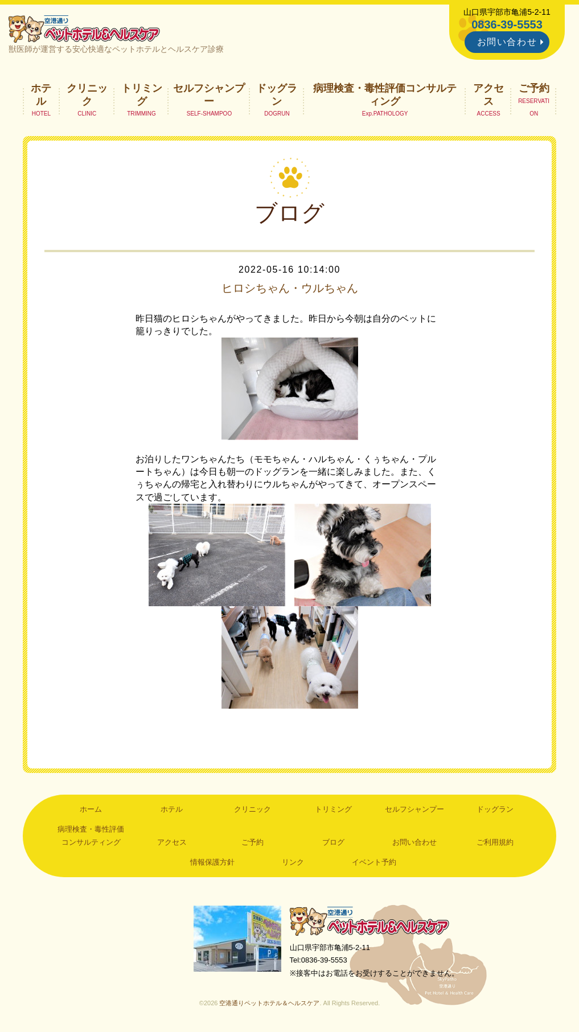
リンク (293, 862)
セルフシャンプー (209, 94)
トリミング (141, 94)
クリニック (87, 94)
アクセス (488, 94)
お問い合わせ (507, 42)
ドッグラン (276, 94)
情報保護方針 (212, 862)
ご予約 (534, 88)
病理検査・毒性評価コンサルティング (385, 94)
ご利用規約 (495, 842)
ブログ (333, 842)
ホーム (91, 809)
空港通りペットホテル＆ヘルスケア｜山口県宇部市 (84, 28)
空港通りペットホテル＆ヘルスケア (369, 921)
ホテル (41, 94)
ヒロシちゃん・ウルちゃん (289, 288)
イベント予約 (374, 862)
